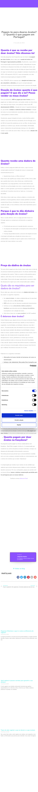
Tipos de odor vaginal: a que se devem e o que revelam (18, 730)
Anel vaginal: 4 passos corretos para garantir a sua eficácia (17, 681)
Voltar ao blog (19, 569)
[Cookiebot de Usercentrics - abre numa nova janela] (29, 366)
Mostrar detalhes (28, 410)
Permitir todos (19, 415)
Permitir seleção (19, 420)
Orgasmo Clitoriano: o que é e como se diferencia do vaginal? (17, 632)
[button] (18, 577)
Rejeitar (19, 424)
